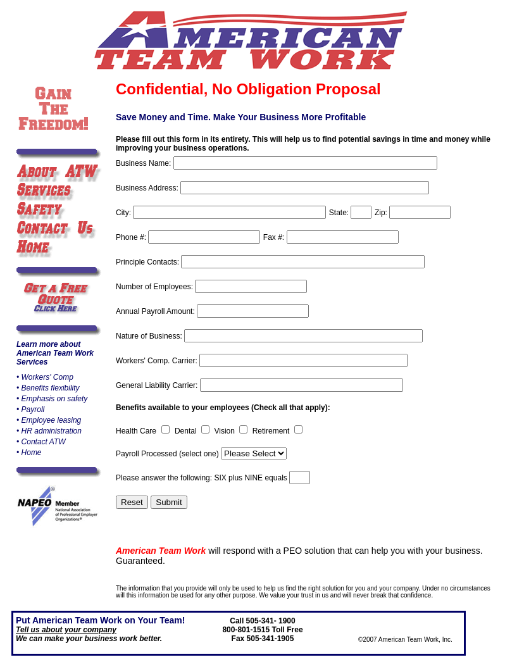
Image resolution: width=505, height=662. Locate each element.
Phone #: (132, 237)
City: (124, 212)
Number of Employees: (155, 286)
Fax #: (275, 237)
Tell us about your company (66, 629)
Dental (187, 431)
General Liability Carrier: (158, 385)
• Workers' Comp (44, 377)
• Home (29, 452)
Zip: (382, 212)
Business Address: (148, 188)
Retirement (272, 431)
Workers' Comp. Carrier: (157, 360)
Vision (225, 431)
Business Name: (144, 163)
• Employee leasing (48, 420)
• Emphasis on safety (51, 398)
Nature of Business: (150, 336)
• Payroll (30, 409)
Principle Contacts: (148, 262)
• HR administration (49, 431)
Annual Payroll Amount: (156, 311)
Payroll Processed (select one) (168, 453)
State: (340, 212)
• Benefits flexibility (48, 388)
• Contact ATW (41, 441)
